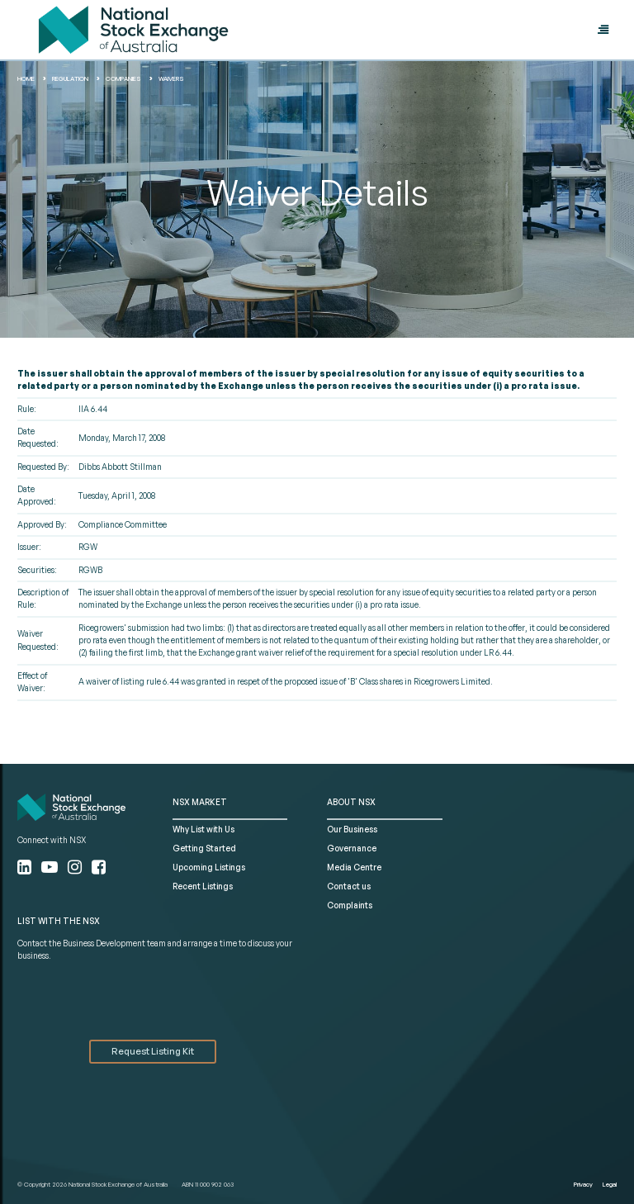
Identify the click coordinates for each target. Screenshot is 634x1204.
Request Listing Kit (152, 1051)
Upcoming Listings (209, 867)
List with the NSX (58, 921)
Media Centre (354, 867)
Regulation (70, 78)
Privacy (583, 1184)
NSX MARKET (200, 802)
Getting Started (204, 848)
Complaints (349, 905)
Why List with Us (203, 829)
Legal (610, 1184)
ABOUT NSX (351, 802)
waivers (171, 78)
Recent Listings (203, 886)
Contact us (349, 886)
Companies (123, 78)
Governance (351, 848)
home (26, 78)
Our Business (352, 829)
